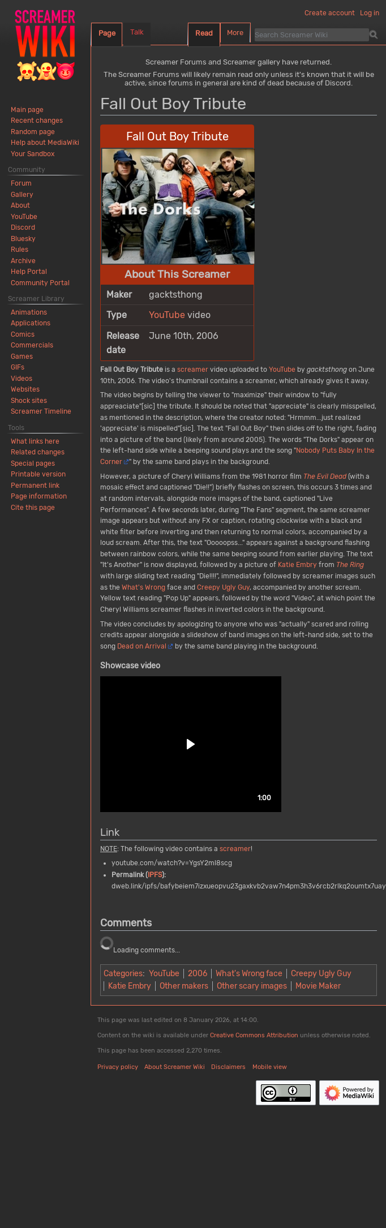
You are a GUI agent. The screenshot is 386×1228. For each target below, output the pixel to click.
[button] (190, 744)
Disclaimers (228, 1067)
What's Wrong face (249, 973)
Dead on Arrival (141, 646)
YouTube (167, 315)
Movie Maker (318, 986)
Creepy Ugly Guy (223, 587)
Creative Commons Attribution (254, 1035)
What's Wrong (143, 587)
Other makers (184, 986)
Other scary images (252, 986)
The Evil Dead (324, 476)
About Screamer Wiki (174, 1067)
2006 (197, 973)
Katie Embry (297, 565)
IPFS (155, 875)
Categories (123, 973)
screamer (192, 369)
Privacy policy (117, 1067)
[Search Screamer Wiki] (312, 34)
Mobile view (269, 1067)
